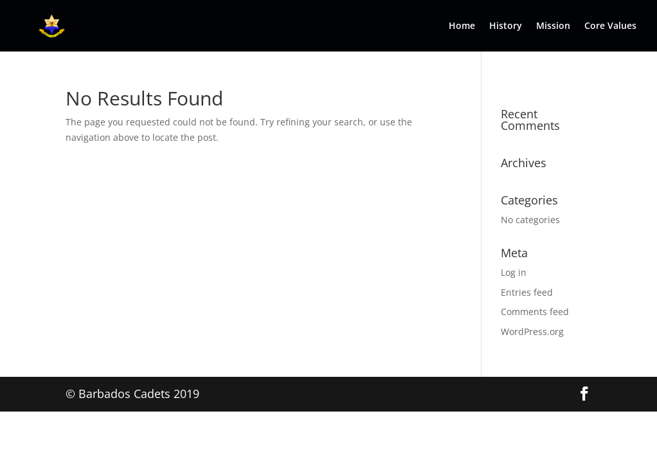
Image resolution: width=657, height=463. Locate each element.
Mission (553, 26)
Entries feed (527, 292)
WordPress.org (532, 331)
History (505, 26)
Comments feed (535, 311)
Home (462, 26)
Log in (513, 272)
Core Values (610, 26)
